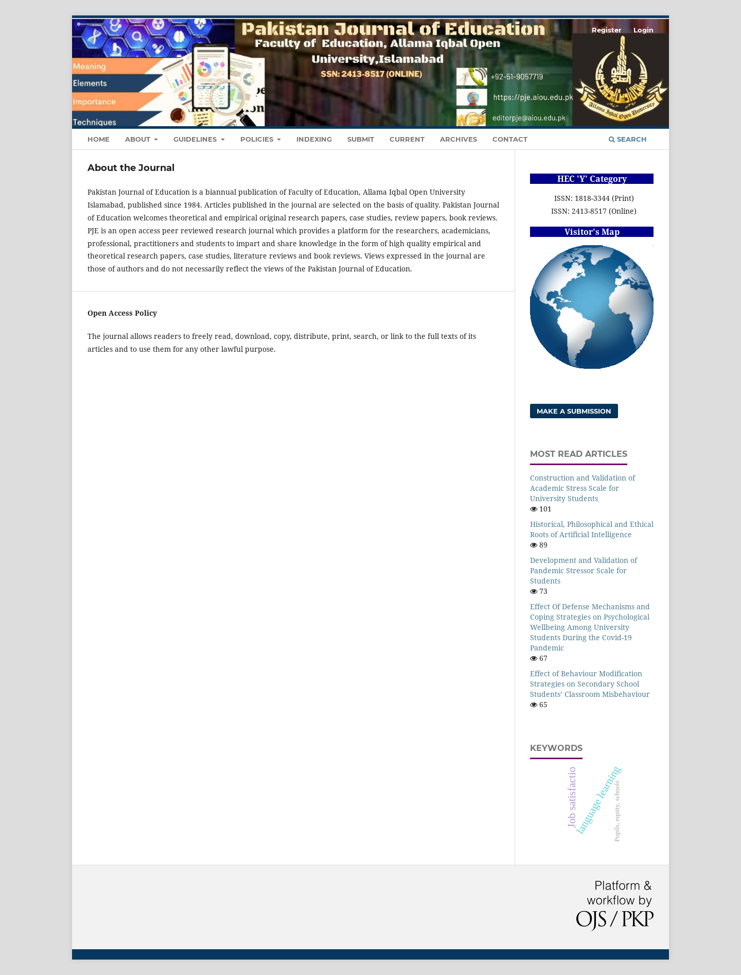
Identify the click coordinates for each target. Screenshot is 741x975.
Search (628, 139)
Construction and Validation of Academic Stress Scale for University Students (582, 488)
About (138, 139)
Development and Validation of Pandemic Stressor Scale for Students (583, 570)
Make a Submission (574, 411)
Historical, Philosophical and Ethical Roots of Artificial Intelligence (592, 529)
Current (407, 139)
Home (98, 139)
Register (607, 30)
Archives (458, 139)
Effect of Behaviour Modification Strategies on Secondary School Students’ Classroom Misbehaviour (590, 684)
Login (643, 30)
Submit (360, 139)
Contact (509, 139)
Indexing (314, 139)
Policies (257, 139)
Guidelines (196, 139)
